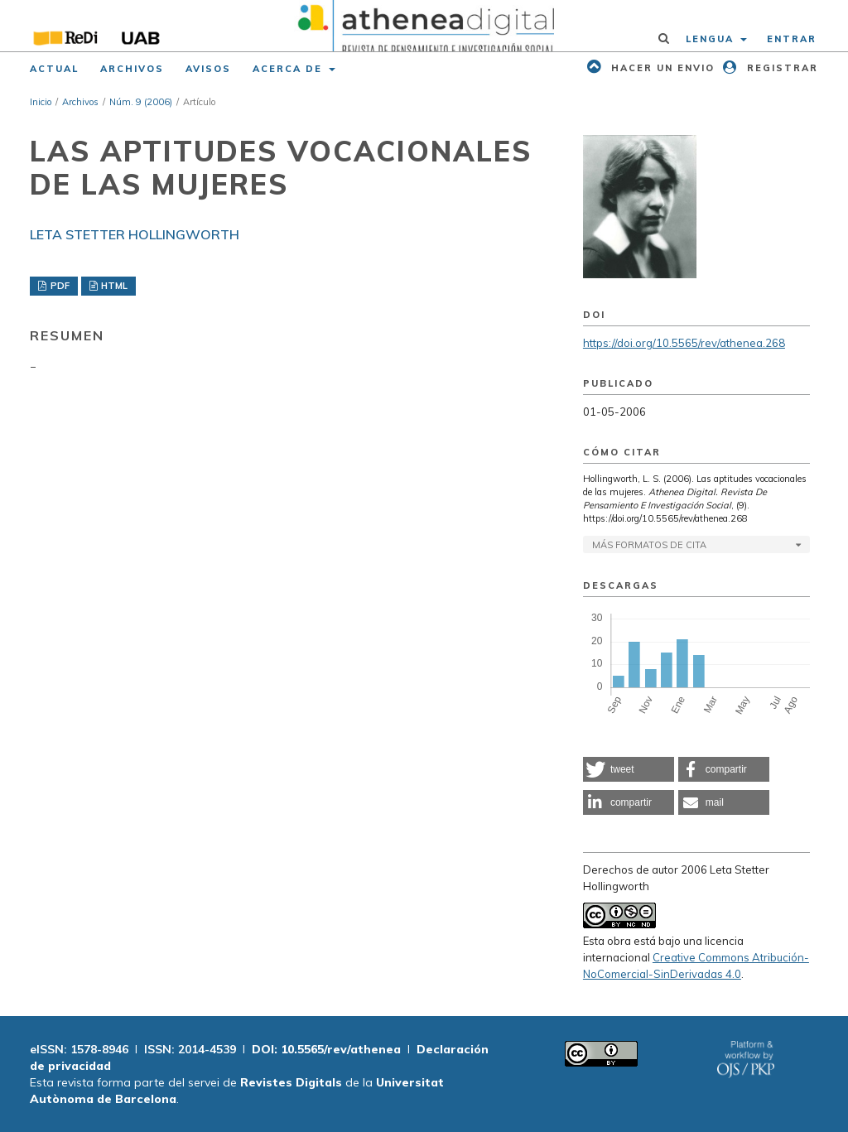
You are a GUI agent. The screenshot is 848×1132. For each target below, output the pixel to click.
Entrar (792, 39)
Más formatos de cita (649, 545)
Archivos (132, 69)
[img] (424, 25)
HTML (113, 285)
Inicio (40, 102)
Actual (54, 69)
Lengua (712, 39)
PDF (59, 285)
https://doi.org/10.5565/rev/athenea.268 (684, 342)
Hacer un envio (661, 68)
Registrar (780, 68)
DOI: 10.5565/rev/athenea (326, 1049)
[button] (628, 769)
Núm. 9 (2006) (140, 102)
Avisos (208, 69)
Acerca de (289, 69)
